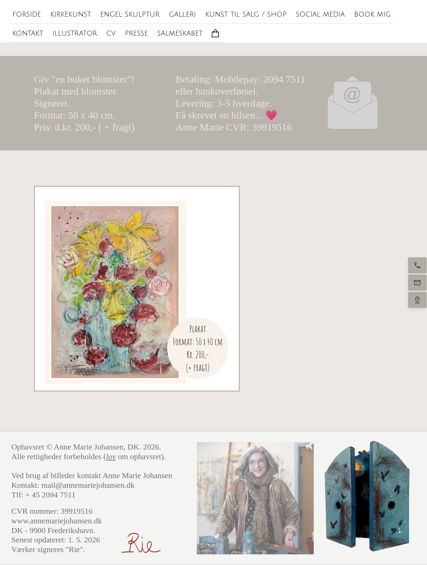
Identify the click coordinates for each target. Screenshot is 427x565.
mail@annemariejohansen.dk (88, 485)
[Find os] (417, 300)
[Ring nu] (417, 265)
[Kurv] (215, 33)
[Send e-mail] (417, 283)
